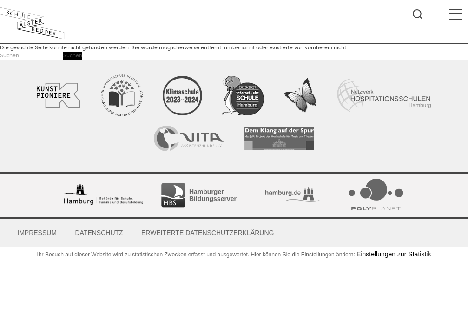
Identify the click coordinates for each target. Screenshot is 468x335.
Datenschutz (99, 232)
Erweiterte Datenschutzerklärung (207, 232)
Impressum (37, 232)
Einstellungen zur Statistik (393, 254)
